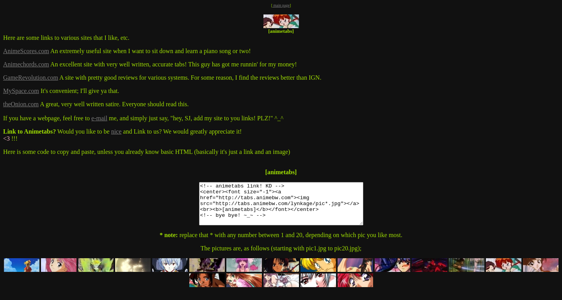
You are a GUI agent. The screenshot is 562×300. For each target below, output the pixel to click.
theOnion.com (21, 104)
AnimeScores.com (26, 51)
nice (116, 131)
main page (281, 5)
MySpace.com (21, 91)
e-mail (99, 118)
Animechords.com (26, 64)
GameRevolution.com (30, 77)
